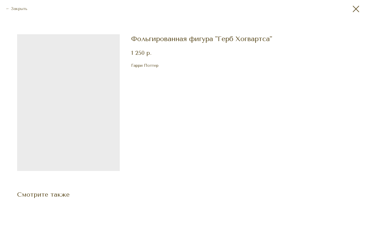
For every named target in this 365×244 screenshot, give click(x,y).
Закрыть (19, 8)
